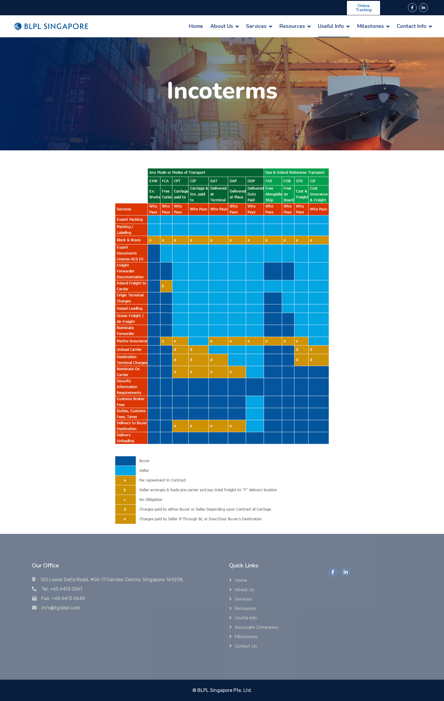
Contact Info (411, 26)
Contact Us (246, 646)
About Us (221, 26)
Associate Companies (257, 627)
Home (196, 26)
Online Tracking (364, 8)
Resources (292, 26)
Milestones (370, 26)
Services (256, 26)
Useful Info (331, 26)
